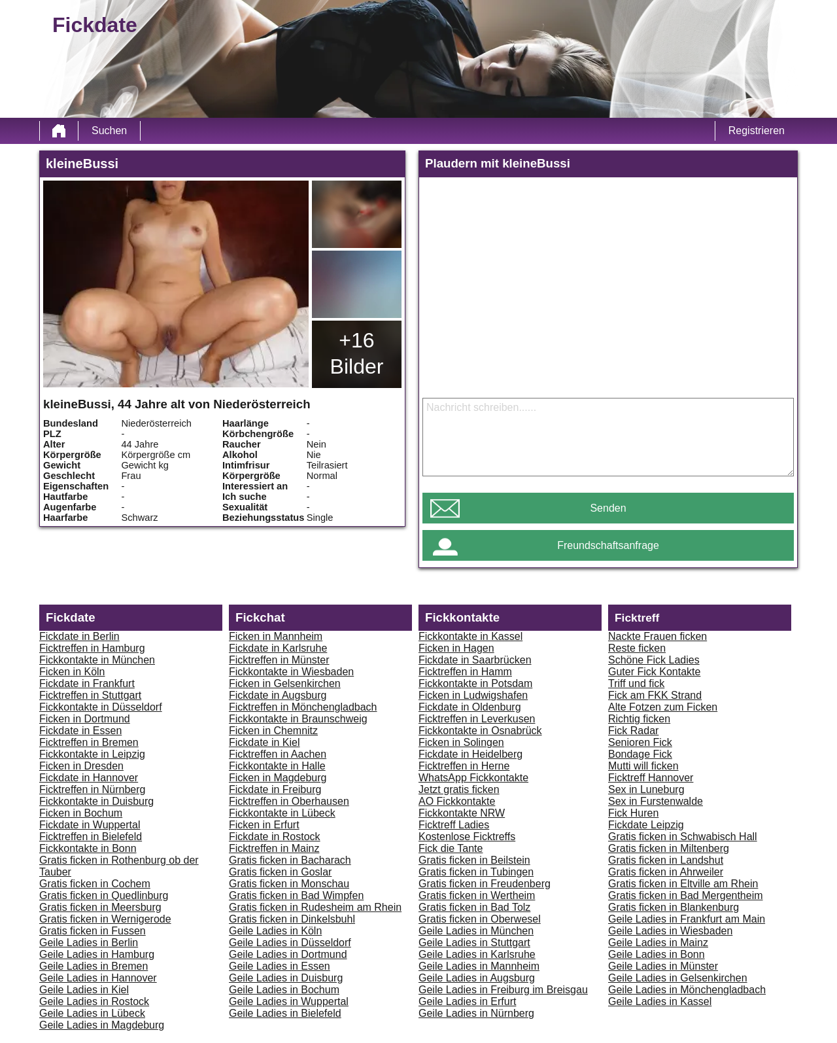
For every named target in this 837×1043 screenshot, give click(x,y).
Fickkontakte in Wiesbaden (291, 671)
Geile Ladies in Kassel (659, 1001)
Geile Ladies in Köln (275, 930)
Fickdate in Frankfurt (87, 683)
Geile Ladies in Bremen (93, 966)
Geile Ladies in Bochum (284, 989)
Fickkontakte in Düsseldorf (100, 707)
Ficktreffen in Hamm (465, 671)
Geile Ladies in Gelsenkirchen (677, 977)
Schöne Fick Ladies (654, 659)
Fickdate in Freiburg (275, 789)
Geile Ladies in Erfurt (467, 1001)
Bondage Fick (640, 754)
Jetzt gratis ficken (459, 789)
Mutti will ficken (643, 765)
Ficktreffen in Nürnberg (92, 789)
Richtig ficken (639, 718)
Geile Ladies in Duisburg (286, 977)
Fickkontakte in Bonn (88, 848)
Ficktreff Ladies (453, 824)
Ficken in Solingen (461, 742)
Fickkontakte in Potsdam (475, 683)
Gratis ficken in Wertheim (476, 895)
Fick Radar (633, 730)
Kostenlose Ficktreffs (466, 836)
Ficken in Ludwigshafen (473, 695)
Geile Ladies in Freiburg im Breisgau (503, 989)
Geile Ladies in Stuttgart (474, 942)
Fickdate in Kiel (264, 742)
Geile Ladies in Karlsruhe (477, 954)
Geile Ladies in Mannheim (478, 966)
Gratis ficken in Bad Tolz (474, 907)
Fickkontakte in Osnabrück (480, 730)
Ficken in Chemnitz (273, 730)
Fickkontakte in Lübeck (282, 813)
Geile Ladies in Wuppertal (289, 1001)
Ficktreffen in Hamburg (92, 648)
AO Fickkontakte (456, 801)
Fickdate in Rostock (274, 836)
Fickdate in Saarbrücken (475, 659)
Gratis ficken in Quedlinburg (103, 895)
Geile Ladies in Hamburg (96, 954)
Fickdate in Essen (80, 730)
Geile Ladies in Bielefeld (285, 1013)
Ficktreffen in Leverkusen (476, 718)
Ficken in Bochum (80, 813)
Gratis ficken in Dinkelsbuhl (292, 919)
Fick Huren (633, 813)
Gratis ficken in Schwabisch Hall (682, 836)
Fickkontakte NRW (461, 813)
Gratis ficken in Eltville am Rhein (683, 883)
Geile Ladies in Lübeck (92, 1013)
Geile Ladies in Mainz (658, 942)
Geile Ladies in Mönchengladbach (687, 989)
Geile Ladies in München (476, 930)
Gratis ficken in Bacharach (290, 860)
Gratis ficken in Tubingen (476, 871)
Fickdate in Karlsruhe (278, 648)
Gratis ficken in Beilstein (474, 860)
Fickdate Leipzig (646, 824)
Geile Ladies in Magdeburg (101, 1025)
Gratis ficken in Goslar (280, 871)
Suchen (109, 130)
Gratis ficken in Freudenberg (484, 883)
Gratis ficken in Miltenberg (668, 848)
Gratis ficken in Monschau (289, 883)
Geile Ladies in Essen (279, 966)
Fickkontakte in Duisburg (96, 801)
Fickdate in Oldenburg (469, 707)
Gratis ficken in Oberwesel (479, 919)
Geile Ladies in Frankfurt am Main (686, 919)
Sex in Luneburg (646, 789)
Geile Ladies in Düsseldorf (290, 942)
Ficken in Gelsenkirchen (285, 683)
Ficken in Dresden (81, 765)
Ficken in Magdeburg (277, 777)
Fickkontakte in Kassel (470, 636)
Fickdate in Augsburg (277, 695)
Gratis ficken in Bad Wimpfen (296, 895)
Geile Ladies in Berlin (88, 942)
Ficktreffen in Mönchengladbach (303, 707)
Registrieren (756, 130)
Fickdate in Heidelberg (470, 754)
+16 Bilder (357, 353)
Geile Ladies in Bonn (656, 954)
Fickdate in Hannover (88, 777)
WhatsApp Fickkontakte (473, 777)
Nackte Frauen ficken (657, 636)
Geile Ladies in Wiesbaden (670, 930)
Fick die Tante (450, 848)
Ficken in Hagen (456, 648)
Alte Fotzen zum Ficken (662, 707)
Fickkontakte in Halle (277, 765)
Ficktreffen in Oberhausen (289, 801)
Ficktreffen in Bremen (89, 742)
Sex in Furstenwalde (655, 801)
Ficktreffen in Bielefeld (90, 836)
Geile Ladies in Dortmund (288, 954)
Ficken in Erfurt (264, 824)
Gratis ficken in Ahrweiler (665, 871)
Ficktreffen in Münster (279, 659)
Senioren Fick (640, 742)
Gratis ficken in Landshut (665, 860)
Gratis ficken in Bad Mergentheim (685, 895)
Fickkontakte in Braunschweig (298, 718)
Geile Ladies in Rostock (94, 1001)
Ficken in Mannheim (275, 636)
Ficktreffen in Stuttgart (90, 695)
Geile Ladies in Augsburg (476, 977)
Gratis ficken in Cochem (94, 883)
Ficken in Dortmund (84, 718)
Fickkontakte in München (97, 659)
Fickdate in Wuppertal (89, 824)
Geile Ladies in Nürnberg (476, 1013)
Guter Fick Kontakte (654, 671)
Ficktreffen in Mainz (274, 848)
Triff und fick (636, 683)
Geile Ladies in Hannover (98, 977)
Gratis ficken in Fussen (92, 930)
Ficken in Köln (72, 671)
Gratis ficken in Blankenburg (673, 907)
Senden (608, 508)
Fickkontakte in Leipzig (92, 754)
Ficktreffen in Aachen (277, 754)
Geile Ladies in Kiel (84, 989)
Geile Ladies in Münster (663, 966)
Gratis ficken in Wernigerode (105, 919)
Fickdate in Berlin (79, 636)
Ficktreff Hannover (650, 777)
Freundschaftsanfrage (608, 545)
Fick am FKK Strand (655, 695)
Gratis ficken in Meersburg (100, 907)
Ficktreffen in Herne (463, 765)
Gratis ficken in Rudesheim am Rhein (315, 907)
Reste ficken (637, 648)
